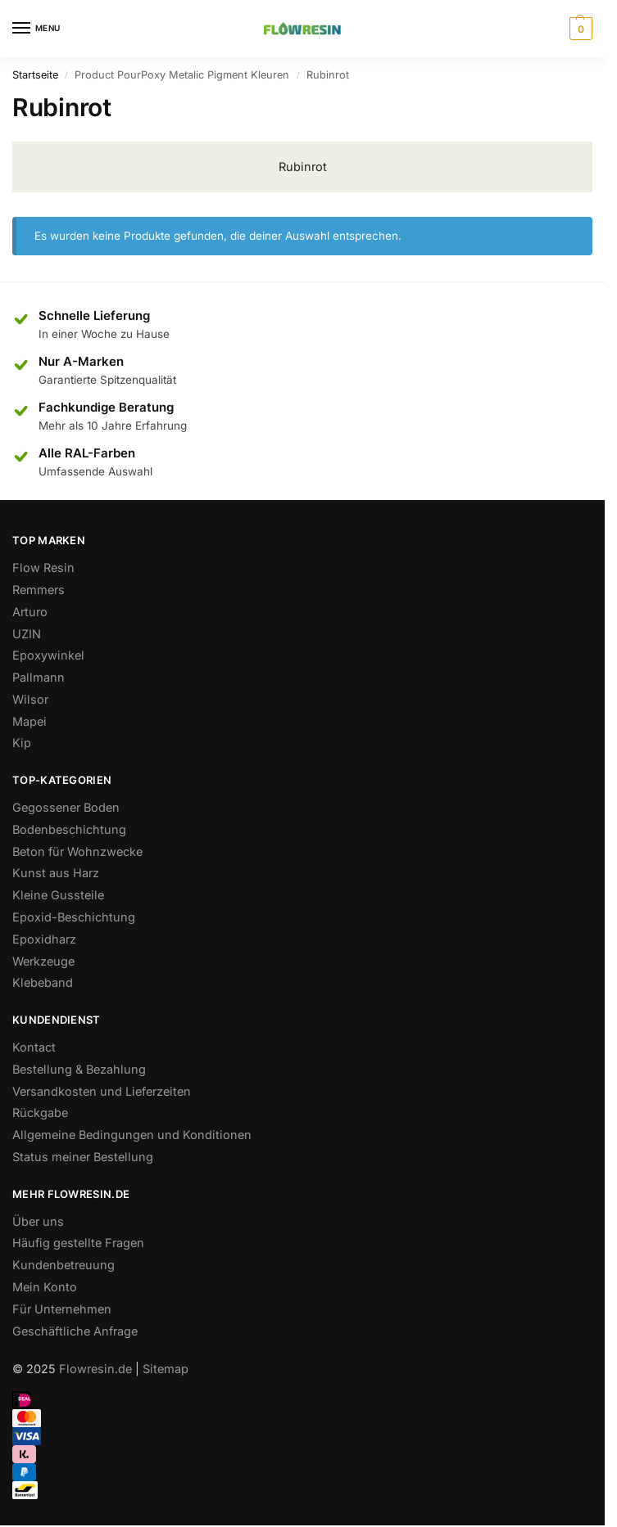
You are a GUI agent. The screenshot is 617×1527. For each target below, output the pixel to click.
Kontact (34, 1047)
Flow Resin (43, 567)
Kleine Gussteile (58, 895)
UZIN (26, 634)
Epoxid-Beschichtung (73, 917)
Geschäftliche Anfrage (75, 1331)
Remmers (38, 590)
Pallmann (38, 677)
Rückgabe (40, 1112)
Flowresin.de (95, 1369)
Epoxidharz (44, 939)
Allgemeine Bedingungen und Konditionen (132, 1135)
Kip (21, 743)
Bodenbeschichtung (69, 829)
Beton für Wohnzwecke (77, 851)
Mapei (29, 721)
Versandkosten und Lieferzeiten (101, 1091)
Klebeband (42, 982)
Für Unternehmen (61, 1309)
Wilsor (30, 699)
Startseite (35, 75)
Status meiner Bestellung (82, 1157)
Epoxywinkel (48, 655)
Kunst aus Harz (55, 873)
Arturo (30, 612)
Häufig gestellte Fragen (78, 1243)
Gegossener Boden (66, 807)
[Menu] (36, 28)
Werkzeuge (43, 961)
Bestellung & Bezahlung (79, 1069)
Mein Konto (44, 1287)
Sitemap (165, 1369)
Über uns (38, 1221)
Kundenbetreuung (63, 1265)
